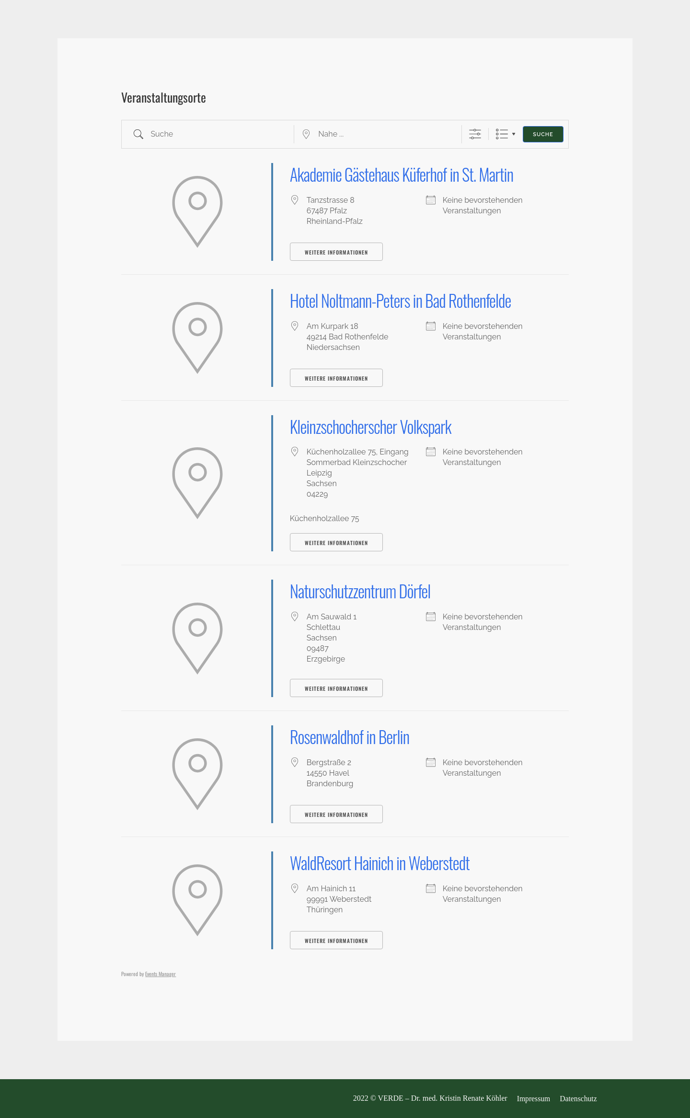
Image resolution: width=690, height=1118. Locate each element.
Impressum (534, 1099)
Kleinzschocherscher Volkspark (373, 426)
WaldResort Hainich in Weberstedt (382, 862)
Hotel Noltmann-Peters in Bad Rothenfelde (404, 300)
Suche (543, 134)
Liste (502, 134)
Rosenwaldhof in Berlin (351, 736)
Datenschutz (579, 1099)
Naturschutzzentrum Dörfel (362, 590)
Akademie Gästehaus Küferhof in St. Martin (405, 173)
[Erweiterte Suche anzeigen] (475, 134)
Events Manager (160, 974)
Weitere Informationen (336, 252)
